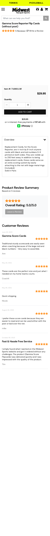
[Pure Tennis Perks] (37, 9)
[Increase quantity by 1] (28, 104)
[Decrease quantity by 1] (6, 104)
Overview (9, 139)
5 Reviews (20, 31)
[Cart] (46, 9)
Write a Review (35, 31)
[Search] (46, 18)
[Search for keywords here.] (22, 18)
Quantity (8, 99)
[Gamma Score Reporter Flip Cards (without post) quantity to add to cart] (17, 104)
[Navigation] (4, 9)
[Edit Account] (42, 9)
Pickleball (36, 3)
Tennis (13, 3)
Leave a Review (14, 211)
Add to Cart (25, 112)
